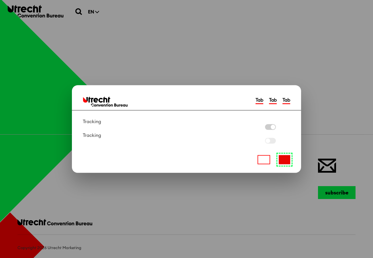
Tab (259, 100)
